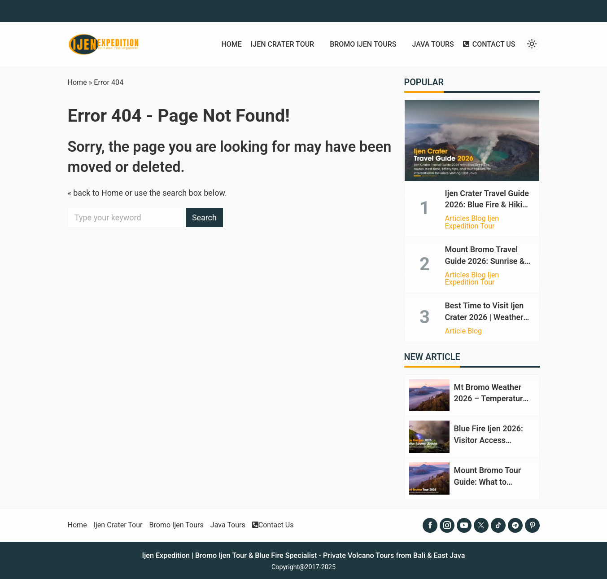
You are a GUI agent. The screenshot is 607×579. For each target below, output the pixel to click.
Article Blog (463, 329)
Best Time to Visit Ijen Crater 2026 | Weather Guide (484, 315)
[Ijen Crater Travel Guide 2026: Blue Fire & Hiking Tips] (472, 140)
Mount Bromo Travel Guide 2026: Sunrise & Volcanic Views (485, 260)
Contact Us (489, 44)
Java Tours (432, 44)
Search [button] (204, 217)
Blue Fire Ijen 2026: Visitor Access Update (489, 437)
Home (228, 44)
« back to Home (96, 192)
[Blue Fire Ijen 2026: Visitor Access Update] (429, 434)
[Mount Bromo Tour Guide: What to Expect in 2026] (429, 475)
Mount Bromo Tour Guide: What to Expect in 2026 (488, 478)
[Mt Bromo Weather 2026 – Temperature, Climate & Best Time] (429, 392)
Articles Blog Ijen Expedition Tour (472, 222)
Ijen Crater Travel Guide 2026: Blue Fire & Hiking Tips (488, 204)
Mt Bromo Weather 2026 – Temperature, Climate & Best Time (492, 396)
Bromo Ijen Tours (361, 44)
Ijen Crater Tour (280, 44)
